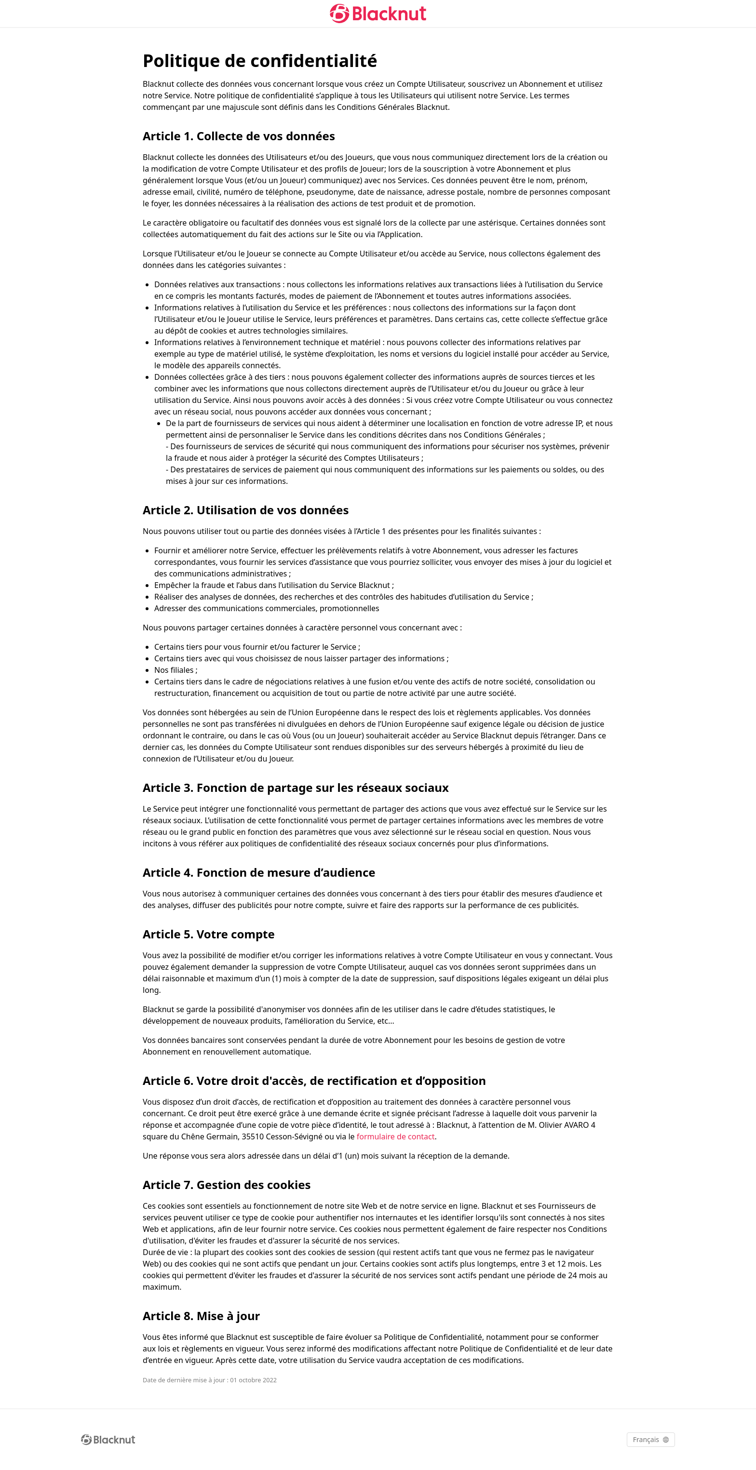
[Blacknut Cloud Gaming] (378, 13)
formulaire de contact (396, 1136)
